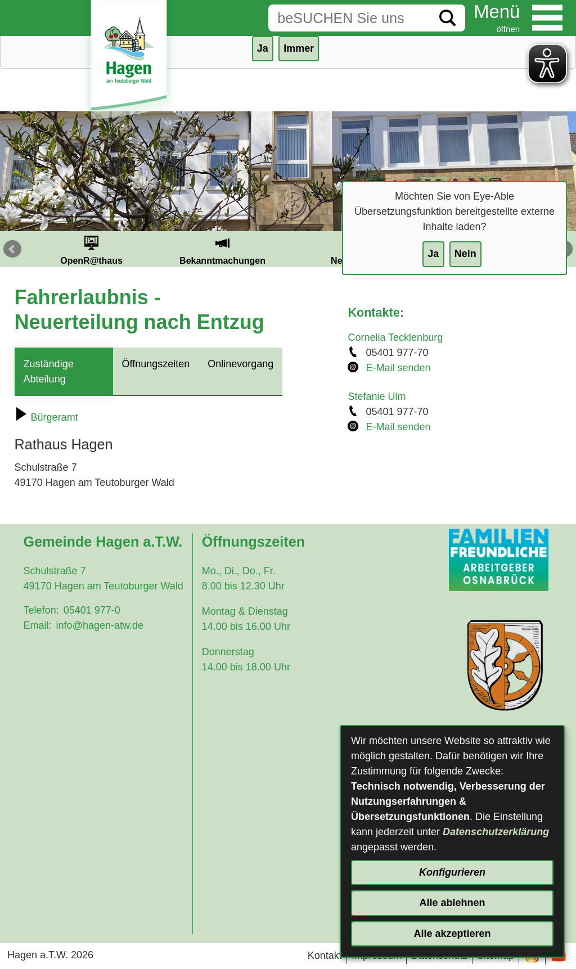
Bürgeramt (46, 417)
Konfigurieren (452, 872)
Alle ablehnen (452, 902)
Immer (299, 48)
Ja (433, 253)
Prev (12, 249)
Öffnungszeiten (156, 363)
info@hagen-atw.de (99, 625)
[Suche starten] (447, 17)
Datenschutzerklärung (496, 831)
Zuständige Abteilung (49, 371)
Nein (465, 253)
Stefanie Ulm (377, 396)
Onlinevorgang (240, 363)
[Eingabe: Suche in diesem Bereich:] (349, 17)
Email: (38, 625)
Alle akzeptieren (451, 933)
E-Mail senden (398, 367)
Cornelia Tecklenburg (395, 337)
